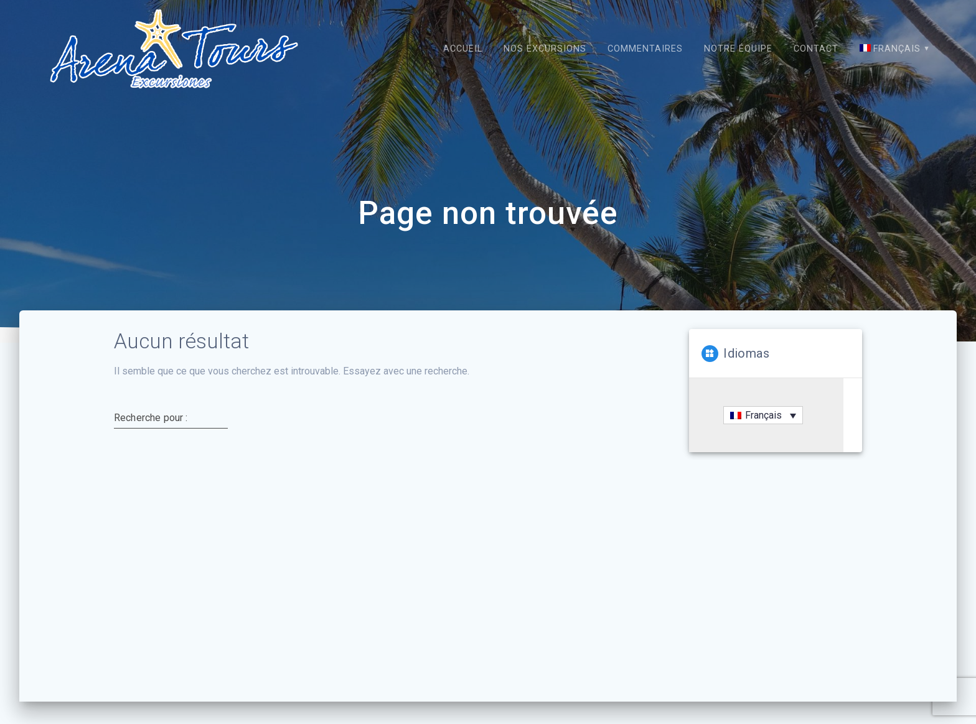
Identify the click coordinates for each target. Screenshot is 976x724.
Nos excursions (545, 49)
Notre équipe (738, 49)
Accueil (462, 49)
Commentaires (645, 49)
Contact (816, 49)
